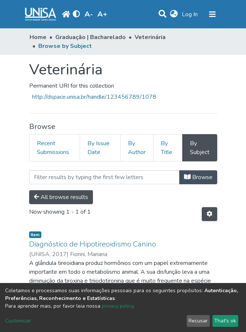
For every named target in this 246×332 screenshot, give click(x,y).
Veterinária (150, 37)
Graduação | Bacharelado (90, 37)
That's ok (225, 320)
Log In (190, 14)
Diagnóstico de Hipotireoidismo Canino (92, 244)
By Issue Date (98, 147)
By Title (166, 147)
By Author (137, 147)
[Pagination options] (209, 214)
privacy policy (117, 306)
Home (38, 37)
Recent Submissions (53, 147)
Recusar (198, 320)
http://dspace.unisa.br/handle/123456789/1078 (94, 97)
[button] (173, 14)
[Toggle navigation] (212, 14)
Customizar (18, 320)
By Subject (199, 147)
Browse (198, 177)
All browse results (61, 197)
